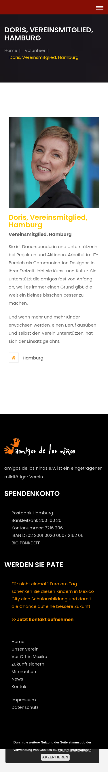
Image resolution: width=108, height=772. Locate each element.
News (17, 679)
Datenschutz (25, 707)
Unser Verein (25, 649)
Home (10, 50)
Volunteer (35, 50)
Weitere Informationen (75, 750)
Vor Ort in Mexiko (29, 656)
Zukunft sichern (28, 664)
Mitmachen (24, 671)
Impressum (24, 700)
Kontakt (20, 686)
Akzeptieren (55, 757)
